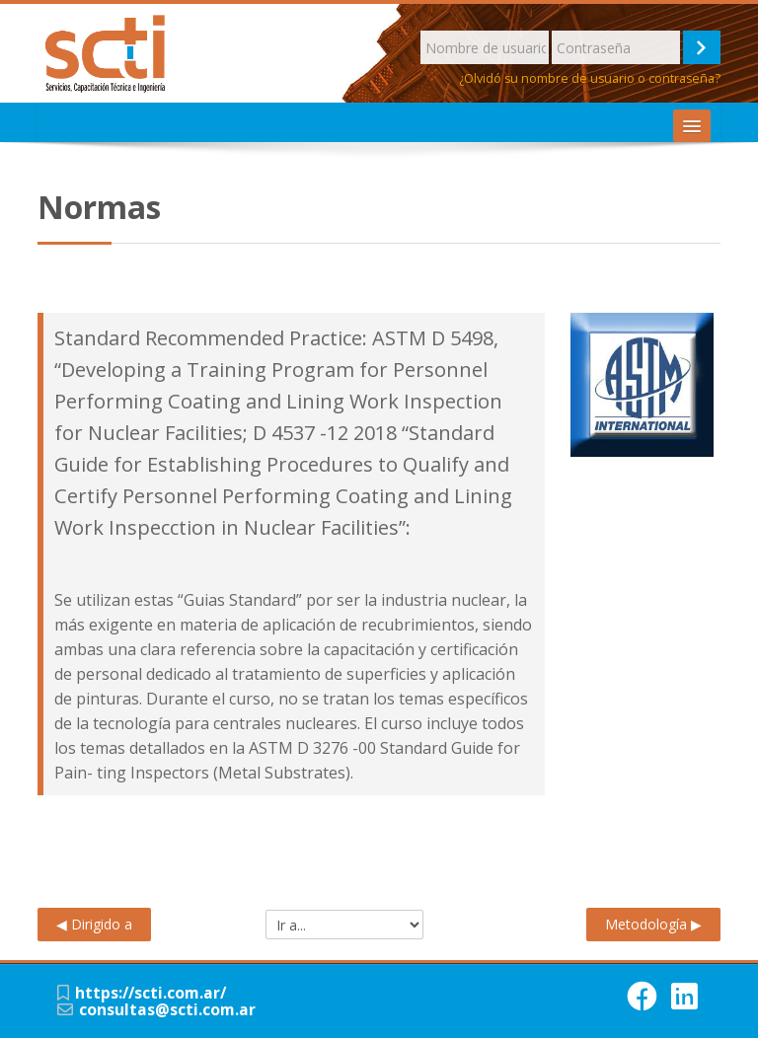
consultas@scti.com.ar (167, 1009)
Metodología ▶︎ (653, 924)
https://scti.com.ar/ (150, 993)
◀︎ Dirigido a (94, 924)
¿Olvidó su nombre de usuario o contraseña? (589, 78)
